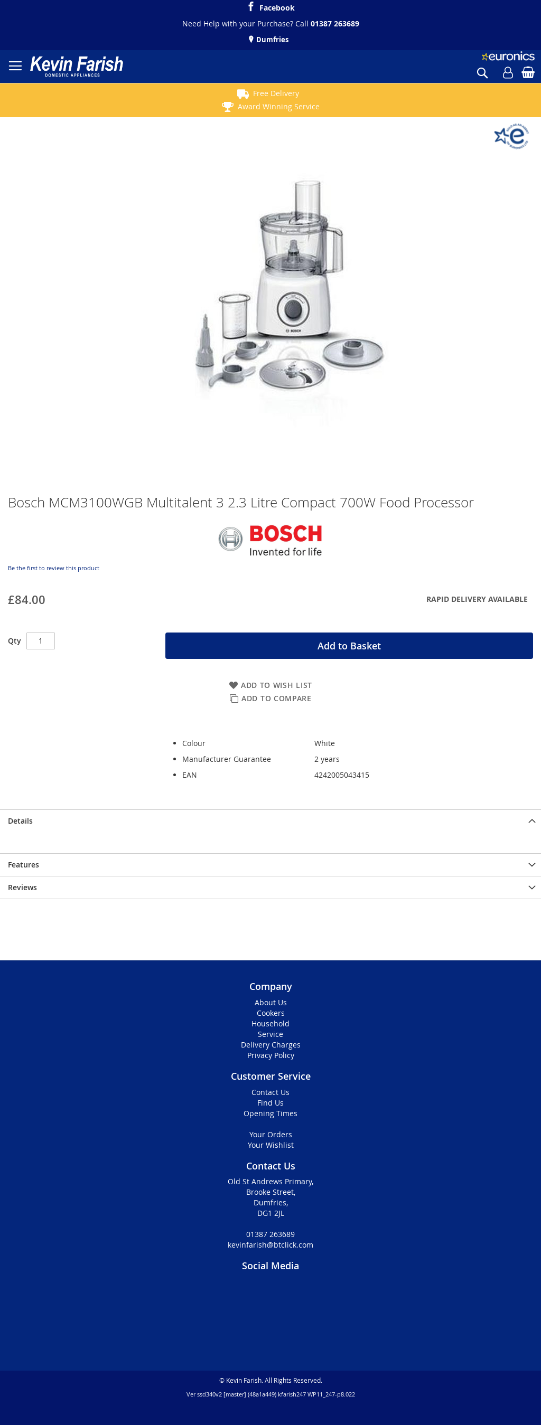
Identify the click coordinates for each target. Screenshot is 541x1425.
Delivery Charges (271, 1045)
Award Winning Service (279, 106)
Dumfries (271, 39)
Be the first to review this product (53, 568)
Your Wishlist (271, 1145)
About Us (271, 1002)
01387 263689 (335, 23)
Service (270, 1034)
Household (270, 1023)
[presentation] (270, 820)
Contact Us (270, 1092)
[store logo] (76, 66)
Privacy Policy (270, 1055)
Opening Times (270, 1113)
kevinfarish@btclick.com (270, 1245)
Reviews (22, 887)
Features (23, 865)
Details (20, 821)
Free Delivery (276, 93)
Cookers (271, 1013)
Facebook (277, 6)
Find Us (270, 1103)
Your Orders (270, 1134)
